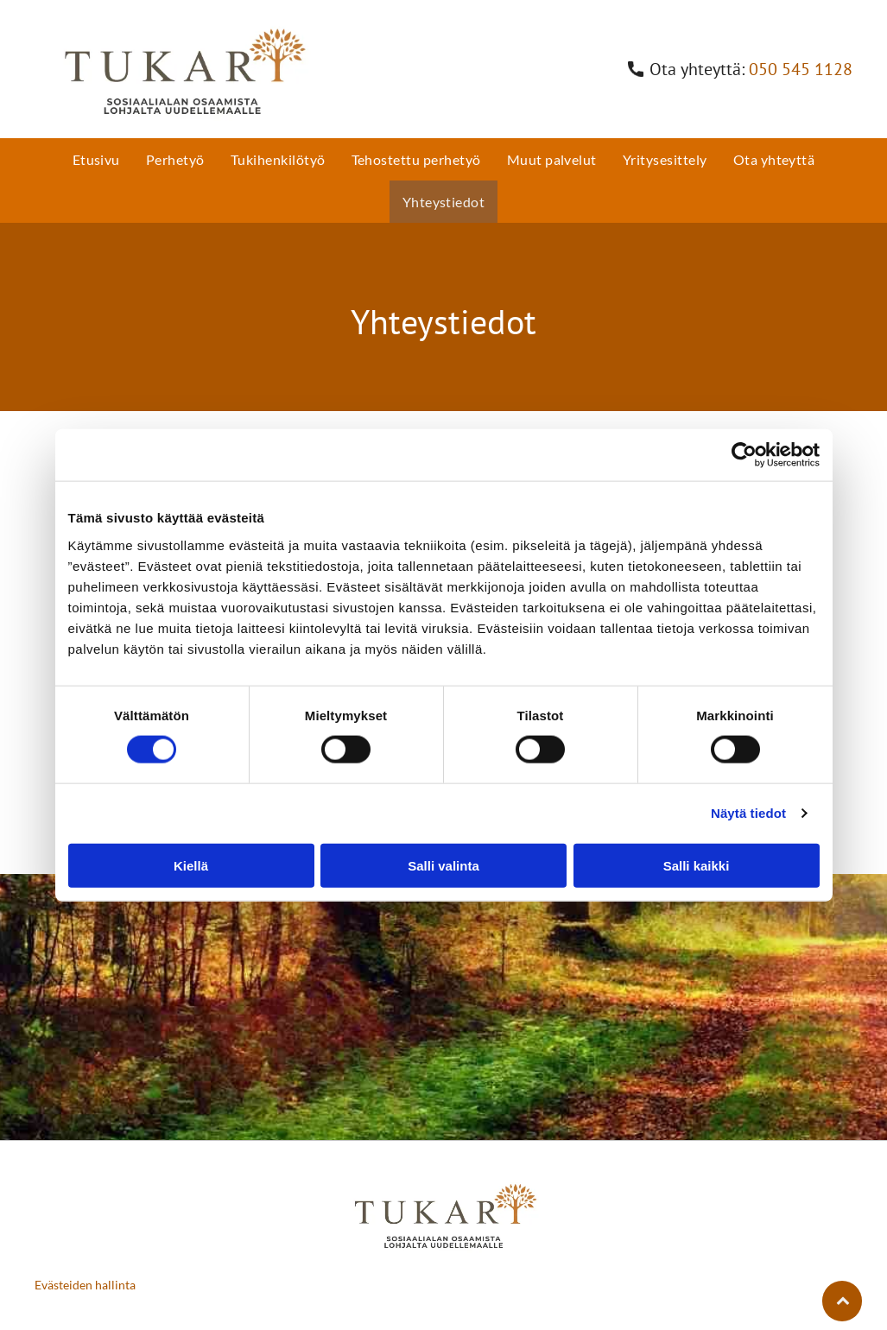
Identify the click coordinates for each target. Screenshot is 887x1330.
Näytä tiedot (748, 813)
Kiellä (191, 865)
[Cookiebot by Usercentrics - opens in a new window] (744, 455)
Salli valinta (443, 865)
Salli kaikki (696, 865)
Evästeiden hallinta (85, 1284)
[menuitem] (96, 159)
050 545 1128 (800, 69)
